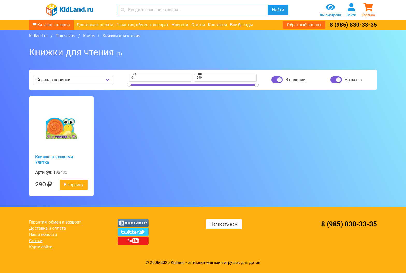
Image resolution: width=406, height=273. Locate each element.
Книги (89, 35)
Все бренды (241, 24)
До (200, 74)
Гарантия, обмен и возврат (143, 24)
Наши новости (43, 234)
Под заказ (65, 35)
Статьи (198, 24)
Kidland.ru (38, 35)
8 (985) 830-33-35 (353, 24)
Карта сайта (40, 247)
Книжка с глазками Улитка (54, 159)
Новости (180, 24)
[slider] (129, 85)
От (134, 74)
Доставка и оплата (95, 24)
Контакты (217, 24)
